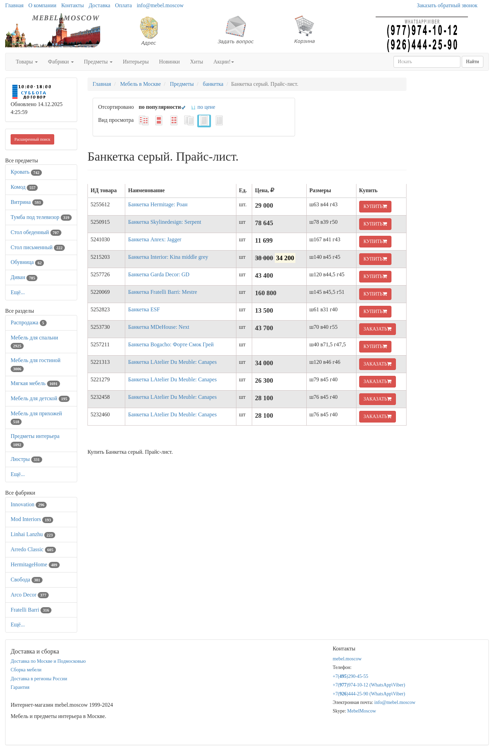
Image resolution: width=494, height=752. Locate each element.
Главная (14, 5)
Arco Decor (30, 595)
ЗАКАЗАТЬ (378, 329)
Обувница (27, 262)
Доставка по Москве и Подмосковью (48, 661)
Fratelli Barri (31, 610)
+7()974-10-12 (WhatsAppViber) (369, 684)
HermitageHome (35, 564)
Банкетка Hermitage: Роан (157, 204)
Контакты (72, 5)
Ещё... (18, 292)
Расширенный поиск (32, 139)
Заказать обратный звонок (447, 5)
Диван (24, 277)
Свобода (27, 579)
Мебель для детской (40, 398)
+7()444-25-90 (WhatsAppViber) (369, 693)
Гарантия (20, 687)
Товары (27, 62)
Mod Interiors (32, 519)
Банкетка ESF (144, 309)
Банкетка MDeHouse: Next (158, 327)
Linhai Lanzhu (33, 534)
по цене (203, 107)
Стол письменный (38, 247)
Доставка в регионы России (39, 678)
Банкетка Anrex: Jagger (154, 239)
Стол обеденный (36, 232)
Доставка (99, 5)
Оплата (123, 5)
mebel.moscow (347, 658)
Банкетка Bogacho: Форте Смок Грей (170, 344)
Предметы (98, 62)
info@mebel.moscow (160, 5)
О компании (42, 5)
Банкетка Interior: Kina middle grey (168, 257)
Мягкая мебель (35, 383)
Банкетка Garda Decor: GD (158, 274)
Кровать (26, 172)
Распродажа (29, 322)
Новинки (169, 62)
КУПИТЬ (375, 206)
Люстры (26, 459)
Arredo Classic (33, 549)
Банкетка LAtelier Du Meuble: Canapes (172, 362)
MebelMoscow (361, 711)
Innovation (29, 504)
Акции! (223, 62)
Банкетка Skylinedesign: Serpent (164, 222)
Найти (472, 61)
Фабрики (61, 62)
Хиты (196, 62)
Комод (24, 187)
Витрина (27, 202)
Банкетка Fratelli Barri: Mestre (162, 292)
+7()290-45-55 (350, 676)
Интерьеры (136, 62)
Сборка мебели (26, 669)
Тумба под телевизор (41, 217)
